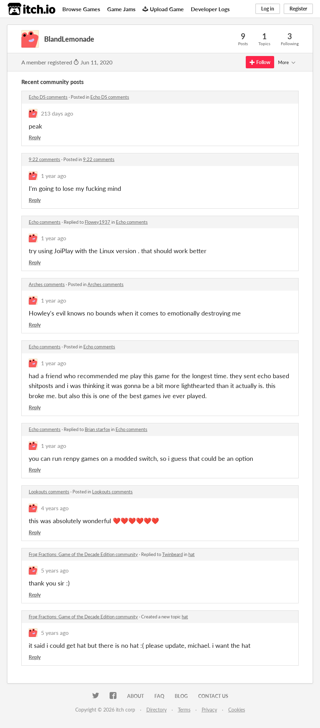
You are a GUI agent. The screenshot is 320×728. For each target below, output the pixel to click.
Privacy (209, 710)
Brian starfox (97, 429)
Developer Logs (210, 9)
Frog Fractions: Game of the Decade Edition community (83, 554)
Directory (156, 710)
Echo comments (45, 222)
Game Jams (121, 9)
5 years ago (55, 570)
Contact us (213, 696)
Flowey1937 (97, 222)
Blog (181, 696)
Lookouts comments (49, 491)
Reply (35, 137)
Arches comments (47, 284)
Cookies (236, 710)
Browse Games (81, 9)
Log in (267, 9)
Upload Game (163, 9)
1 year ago (53, 175)
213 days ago (57, 113)
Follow (260, 62)
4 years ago (55, 508)
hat (191, 554)
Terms (184, 710)
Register (298, 9)
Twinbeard (172, 554)
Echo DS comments (48, 97)
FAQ (159, 696)
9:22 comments (44, 159)
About (135, 696)
